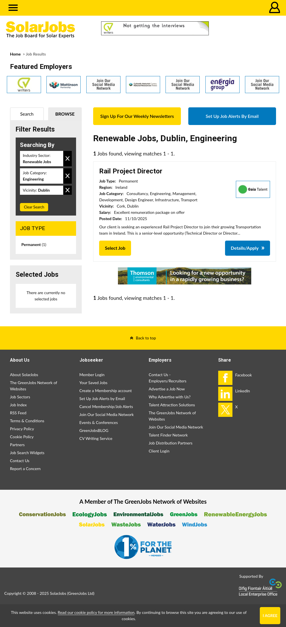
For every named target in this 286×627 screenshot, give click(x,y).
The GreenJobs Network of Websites (33, 385)
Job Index (18, 404)
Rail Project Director (130, 171)
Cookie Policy (22, 436)
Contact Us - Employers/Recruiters (167, 377)
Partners (17, 444)
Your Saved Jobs (93, 382)
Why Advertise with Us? (170, 396)
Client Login (159, 450)
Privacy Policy (22, 428)
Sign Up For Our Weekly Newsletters (137, 116)
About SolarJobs (24, 374)
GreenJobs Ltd (80, 593)
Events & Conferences (98, 422)
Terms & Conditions (27, 420)
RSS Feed (18, 412)
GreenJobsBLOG (94, 430)
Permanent (33, 244)
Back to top (146, 337)
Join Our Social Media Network (106, 414)
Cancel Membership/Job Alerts (106, 406)
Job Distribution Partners (171, 442)
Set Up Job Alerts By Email (232, 116)
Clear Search (34, 207)
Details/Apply (245, 248)
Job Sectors (20, 396)
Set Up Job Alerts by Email (102, 398)
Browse (65, 113)
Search (27, 113)
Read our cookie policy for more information (96, 612)
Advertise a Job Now (167, 388)
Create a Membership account (105, 390)
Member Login (92, 374)
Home (15, 54)
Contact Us (19, 460)
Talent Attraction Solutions (172, 404)
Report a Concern (25, 468)
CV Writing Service (96, 438)
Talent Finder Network (168, 435)
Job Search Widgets (27, 452)
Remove (67, 158)
